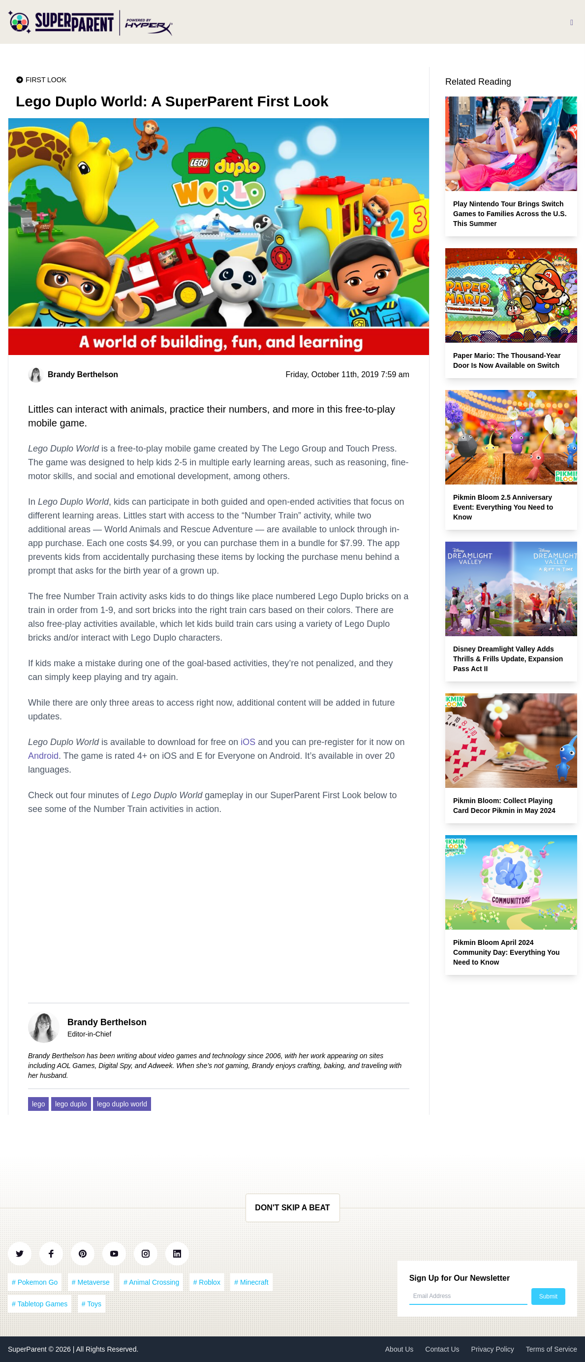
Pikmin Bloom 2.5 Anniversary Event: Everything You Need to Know (503, 507)
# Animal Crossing (151, 1282)
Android (43, 756)
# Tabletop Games (39, 1304)
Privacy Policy (492, 1349)
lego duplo (71, 1104)
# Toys (91, 1304)
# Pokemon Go (35, 1282)
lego (38, 1104)
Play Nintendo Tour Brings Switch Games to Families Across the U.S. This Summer (510, 213)
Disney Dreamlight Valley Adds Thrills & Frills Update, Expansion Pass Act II (508, 659)
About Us (399, 1349)
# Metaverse (91, 1282)
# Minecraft (251, 1282)
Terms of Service (551, 1349)
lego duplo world (122, 1104)
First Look (46, 80)
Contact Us (442, 1349)
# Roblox (206, 1282)
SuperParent (28, 1349)
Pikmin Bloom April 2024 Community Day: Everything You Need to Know (506, 952)
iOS (248, 742)
